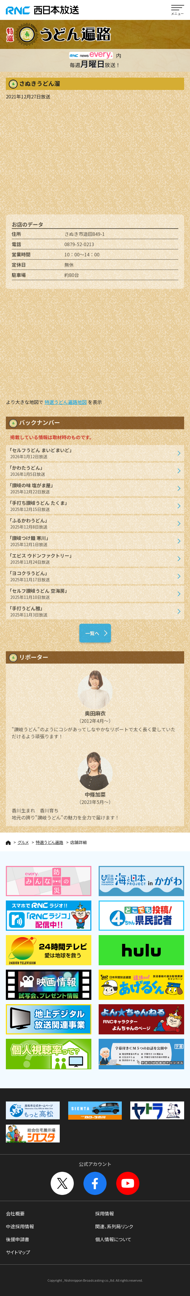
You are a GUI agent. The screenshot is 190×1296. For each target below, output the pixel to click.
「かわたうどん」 (92, 473)
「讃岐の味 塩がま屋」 (92, 490)
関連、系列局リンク (114, 1226)
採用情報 (104, 1213)
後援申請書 (17, 1239)
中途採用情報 (20, 1226)
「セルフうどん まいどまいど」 (92, 455)
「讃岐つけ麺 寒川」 (92, 543)
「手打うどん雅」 (92, 613)
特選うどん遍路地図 (65, 401)
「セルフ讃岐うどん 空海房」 (92, 596)
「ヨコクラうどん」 (92, 578)
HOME (8, 842)
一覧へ (92, 635)
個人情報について (113, 1239)
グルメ (23, 842)
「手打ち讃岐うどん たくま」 (92, 508)
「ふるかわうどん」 (92, 526)
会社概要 (15, 1213)
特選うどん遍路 (49, 842)
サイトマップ (18, 1252)
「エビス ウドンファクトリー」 (92, 561)
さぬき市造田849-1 (84, 236)
